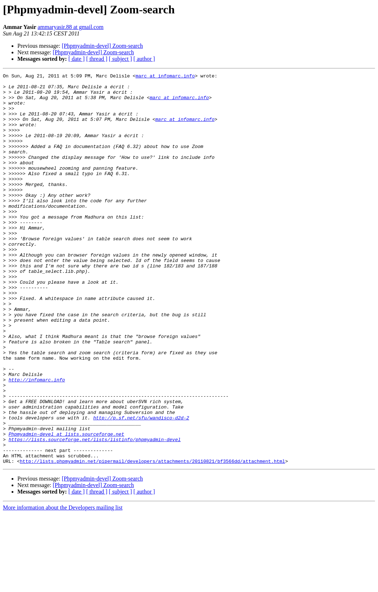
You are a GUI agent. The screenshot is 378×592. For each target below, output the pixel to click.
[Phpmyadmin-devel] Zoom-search (102, 46)
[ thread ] (96, 59)
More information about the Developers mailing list (63, 586)
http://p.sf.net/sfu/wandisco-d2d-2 (141, 487)
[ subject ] (120, 59)
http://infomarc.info (37, 441)
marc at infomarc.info (165, 76)
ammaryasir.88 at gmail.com (70, 27)
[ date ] (76, 59)
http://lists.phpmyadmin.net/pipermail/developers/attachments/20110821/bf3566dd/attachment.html (152, 539)
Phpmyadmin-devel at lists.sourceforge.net (66, 506)
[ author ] (144, 59)
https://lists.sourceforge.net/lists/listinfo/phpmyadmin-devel (95, 513)
